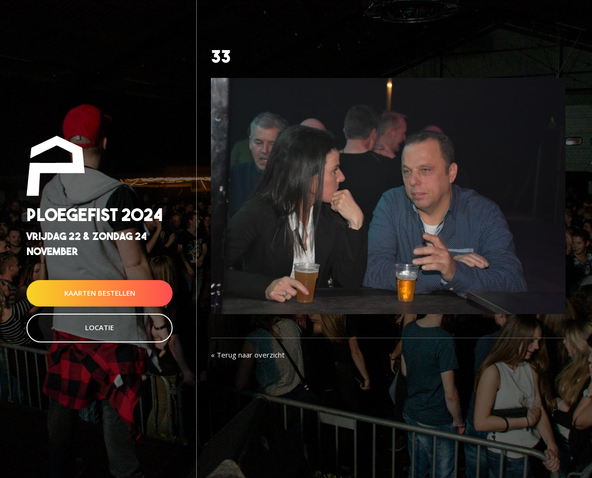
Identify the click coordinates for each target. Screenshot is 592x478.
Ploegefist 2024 (94, 215)
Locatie (99, 327)
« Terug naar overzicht (248, 354)
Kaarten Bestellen (99, 293)
